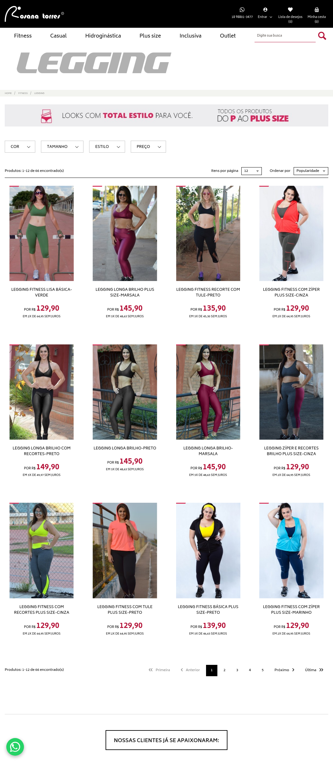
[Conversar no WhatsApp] (15, 747)
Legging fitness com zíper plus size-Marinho (291, 610)
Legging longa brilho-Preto (125, 448)
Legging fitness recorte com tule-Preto (208, 293)
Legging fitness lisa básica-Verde (41, 293)
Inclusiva (191, 36)
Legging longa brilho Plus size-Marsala (124, 293)
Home (8, 93)
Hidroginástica (103, 36)
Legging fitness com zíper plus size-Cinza (291, 293)
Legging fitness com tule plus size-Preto (124, 610)
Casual (58, 36)
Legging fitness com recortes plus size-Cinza (41, 610)
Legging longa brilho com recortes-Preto (42, 451)
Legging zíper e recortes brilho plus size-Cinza (291, 451)
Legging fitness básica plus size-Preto (208, 610)
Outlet (228, 36)
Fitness (23, 36)
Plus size (150, 36)
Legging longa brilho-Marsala (208, 451)
